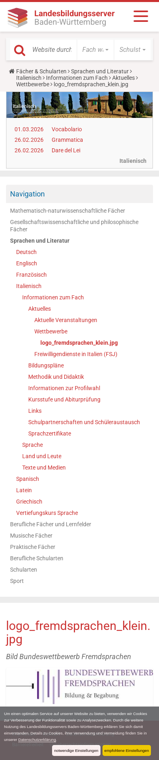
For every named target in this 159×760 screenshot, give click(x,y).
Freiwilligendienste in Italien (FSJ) (75, 354)
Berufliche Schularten (36, 558)
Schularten (23, 569)
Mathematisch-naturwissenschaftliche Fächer (67, 210)
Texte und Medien (44, 467)
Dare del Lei (66, 150)
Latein (24, 490)
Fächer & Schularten (41, 71)
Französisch (31, 274)
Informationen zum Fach (77, 78)
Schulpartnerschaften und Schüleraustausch (84, 422)
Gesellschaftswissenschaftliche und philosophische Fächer (74, 226)
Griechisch (29, 501)
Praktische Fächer (32, 547)
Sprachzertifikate (49, 433)
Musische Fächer (31, 535)
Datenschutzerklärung (37, 739)
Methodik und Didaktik (56, 377)
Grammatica (67, 140)
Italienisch (29, 78)
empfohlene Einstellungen (127, 750)
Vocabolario (67, 129)
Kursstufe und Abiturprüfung (64, 399)
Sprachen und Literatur (100, 71)
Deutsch (26, 252)
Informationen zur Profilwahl (64, 388)
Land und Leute (41, 456)
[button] (95, 50)
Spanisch (27, 479)
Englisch (26, 263)
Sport (17, 581)
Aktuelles (123, 78)
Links (35, 411)
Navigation (27, 194)
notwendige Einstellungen (76, 750)
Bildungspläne (46, 365)
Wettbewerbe (32, 84)
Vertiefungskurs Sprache (47, 513)
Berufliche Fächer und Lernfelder (50, 524)
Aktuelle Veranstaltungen (65, 320)
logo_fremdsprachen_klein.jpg (79, 342)
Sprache (32, 445)
